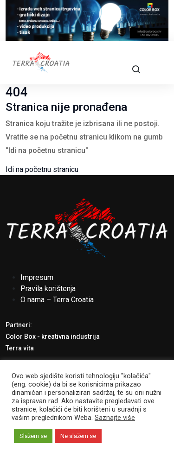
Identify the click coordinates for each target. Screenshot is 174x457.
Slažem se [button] (33, 435)
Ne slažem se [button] (78, 435)
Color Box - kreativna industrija (53, 336)
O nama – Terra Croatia (57, 299)
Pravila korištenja (48, 288)
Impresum (36, 277)
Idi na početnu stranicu (42, 169)
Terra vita (20, 348)
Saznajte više (115, 417)
